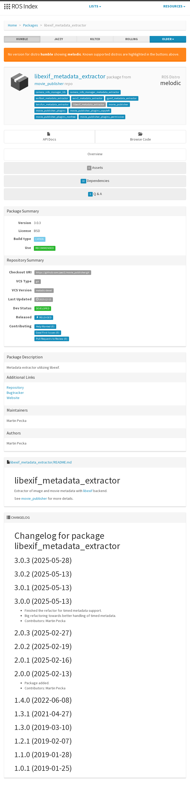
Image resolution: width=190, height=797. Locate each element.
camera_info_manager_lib (50, 92)
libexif (87, 490)
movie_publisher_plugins (50, 110)
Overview (95, 154)
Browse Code (140, 137)
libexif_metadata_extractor (69, 76)
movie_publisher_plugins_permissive (102, 116)
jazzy (58, 39)
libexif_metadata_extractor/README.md (41, 462)
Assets (95, 167)
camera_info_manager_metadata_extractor (94, 92)
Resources (174, 6)
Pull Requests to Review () (51, 338)
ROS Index (20, 6)
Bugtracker (15, 392)
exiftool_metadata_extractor (52, 98)
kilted (95, 39)
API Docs (49, 137)
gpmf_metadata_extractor (122, 98)
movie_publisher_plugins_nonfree (55, 116)
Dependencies (95, 180)
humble (22, 39)
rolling (131, 39)
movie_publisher (49, 83)
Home (12, 25)
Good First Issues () (47, 332)
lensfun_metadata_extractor (52, 104)
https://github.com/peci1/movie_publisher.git (62, 272)
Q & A (95, 194)
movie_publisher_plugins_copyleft (90, 110)
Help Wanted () (45, 326)
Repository (15, 387)
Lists (95, 6)
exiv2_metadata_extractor (87, 98)
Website (13, 397)
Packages (30, 25)
